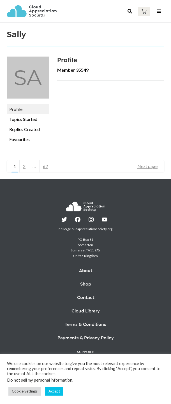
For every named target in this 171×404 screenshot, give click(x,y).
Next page (147, 166)
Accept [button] (54, 391)
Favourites (19, 139)
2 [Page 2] (24, 166)
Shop (85, 284)
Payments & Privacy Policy (85, 338)
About (85, 271)
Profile (15, 109)
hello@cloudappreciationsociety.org (85, 229)
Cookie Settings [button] (25, 391)
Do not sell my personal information (39, 380)
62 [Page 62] (45, 166)
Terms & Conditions (85, 324)
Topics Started (23, 119)
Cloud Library (85, 311)
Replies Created (24, 129)
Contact (85, 297)
